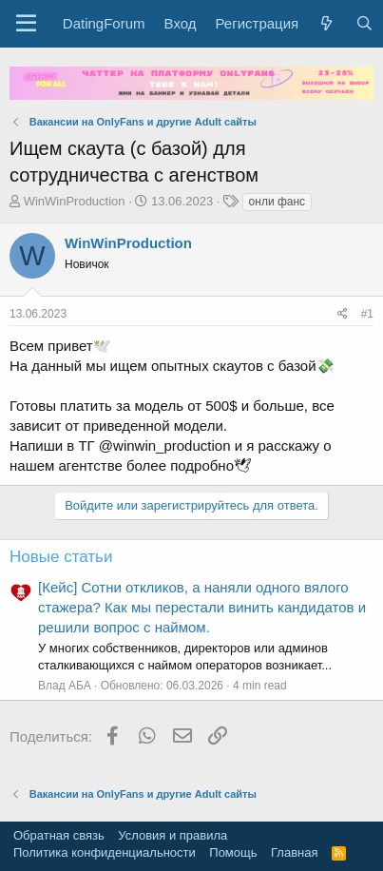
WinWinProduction (74, 201)
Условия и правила (172, 835)
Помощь (233, 852)
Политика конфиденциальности (104, 852)
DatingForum (104, 23)
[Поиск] (363, 23)
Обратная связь (59, 835)
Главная (294, 852)
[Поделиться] (342, 314)
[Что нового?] (326, 23)
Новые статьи (61, 557)
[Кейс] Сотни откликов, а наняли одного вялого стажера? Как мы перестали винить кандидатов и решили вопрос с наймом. (202, 607)
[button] (26, 24)
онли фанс (277, 201)
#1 (367, 313)
